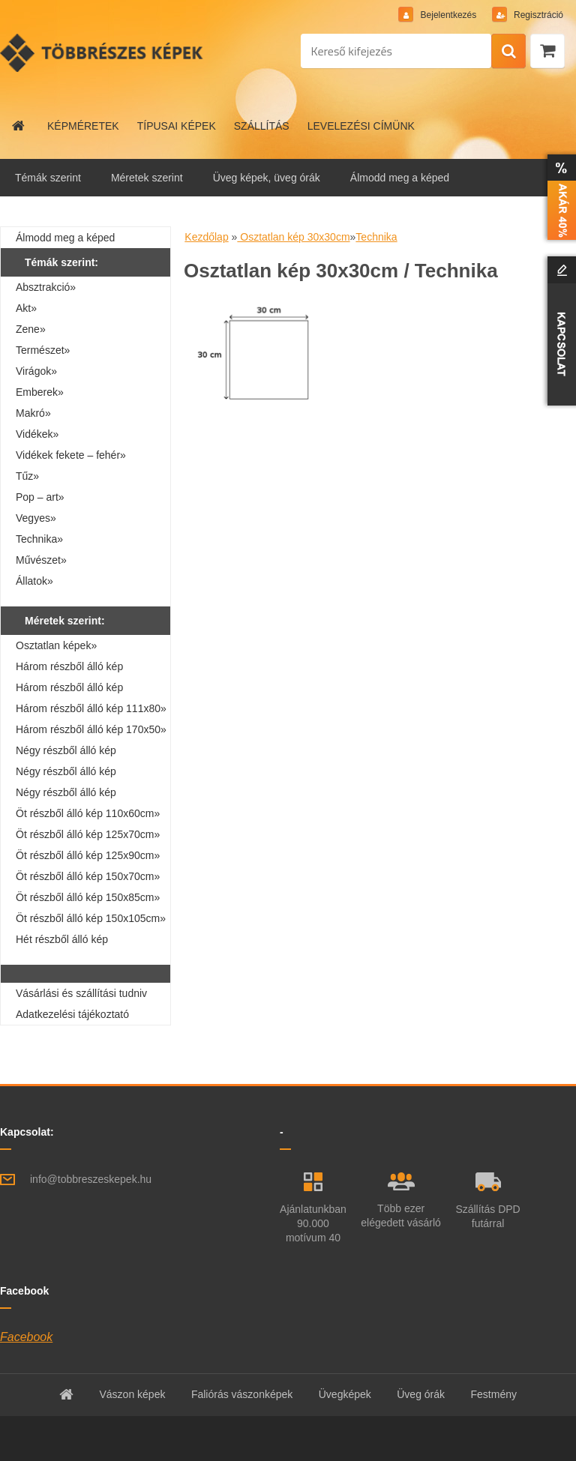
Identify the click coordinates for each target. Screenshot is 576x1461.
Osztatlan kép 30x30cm (293, 237)
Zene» (31, 329)
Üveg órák (421, 1394)
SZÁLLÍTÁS (262, 126)
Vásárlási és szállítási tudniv (81, 993)
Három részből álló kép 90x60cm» (69, 689)
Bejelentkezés (448, 15)
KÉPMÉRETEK (83, 126)
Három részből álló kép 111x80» (91, 708)
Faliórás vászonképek (241, 1394)
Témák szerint (48, 178)
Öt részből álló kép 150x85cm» (88, 897)
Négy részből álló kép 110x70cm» (66, 773)
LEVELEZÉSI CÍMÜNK (361, 126)
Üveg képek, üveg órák (266, 178)
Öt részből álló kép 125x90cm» (88, 855)
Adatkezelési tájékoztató (72, 1014)
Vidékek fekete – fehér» (71, 455)
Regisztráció (537, 15)
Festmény (494, 1394)
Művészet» (41, 560)
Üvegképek (345, 1394)
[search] (508, 51)
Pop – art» (40, 497)
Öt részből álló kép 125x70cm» (88, 834)
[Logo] (103, 52)
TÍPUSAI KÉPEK (176, 126)
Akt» (26, 308)
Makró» (33, 413)
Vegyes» (36, 518)
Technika (376, 237)
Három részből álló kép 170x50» (91, 729)
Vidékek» (37, 434)
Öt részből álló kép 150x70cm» (88, 876)
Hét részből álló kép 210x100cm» (62, 941)
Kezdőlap (206, 237)
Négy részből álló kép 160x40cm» (66, 752)
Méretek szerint (147, 178)
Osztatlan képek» (56, 645)
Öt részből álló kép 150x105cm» (91, 918)
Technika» (39, 539)
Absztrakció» (46, 287)
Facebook (26, 1337)
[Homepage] (19, 126)
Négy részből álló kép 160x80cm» (66, 794)
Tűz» (27, 476)
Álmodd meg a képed (399, 178)
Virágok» (36, 371)
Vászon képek (132, 1394)
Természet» (43, 350)
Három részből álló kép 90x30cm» (69, 668)
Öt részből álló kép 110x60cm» (88, 813)
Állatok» (34, 581)
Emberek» (40, 392)
